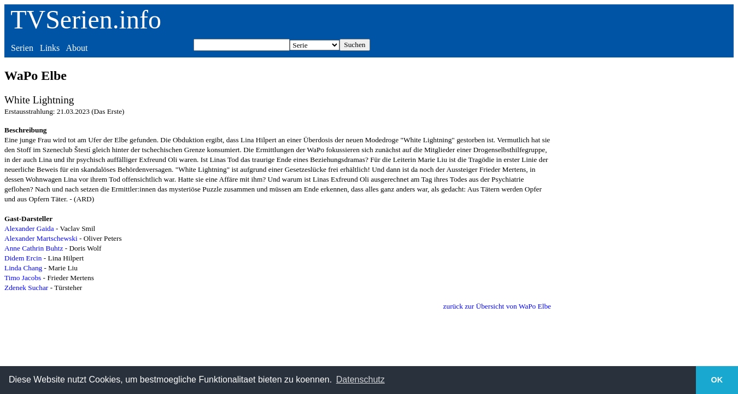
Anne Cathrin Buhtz (33, 248)
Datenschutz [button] (360, 379)
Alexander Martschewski (41, 238)
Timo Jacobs (22, 278)
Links (50, 48)
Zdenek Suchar (26, 287)
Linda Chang (23, 268)
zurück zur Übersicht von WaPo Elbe (497, 306)
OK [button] (717, 379)
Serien (22, 48)
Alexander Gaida (29, 228)
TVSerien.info (85, 19)
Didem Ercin (23, 258)
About (76, 48)
